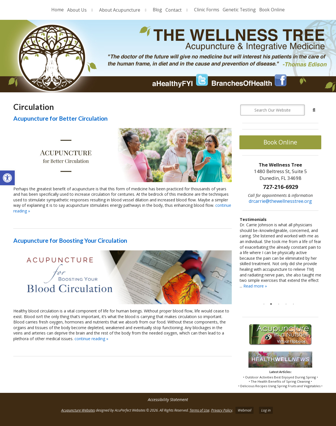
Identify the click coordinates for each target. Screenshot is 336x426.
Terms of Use (199, 410)
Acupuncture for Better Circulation (60, 118)
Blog (157, 10)
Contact (173, 10)
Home (57, 10)
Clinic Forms (206, 10)
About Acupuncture (119, 10)
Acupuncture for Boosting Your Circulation (70, 240)
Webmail (244, 410)
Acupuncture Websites (78, 410)
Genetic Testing (239, 10)
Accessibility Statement (168, 399)
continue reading (91, 338)
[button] (7, 178)
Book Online (272, 10)
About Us (77, 10)
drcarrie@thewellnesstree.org (280, 201)
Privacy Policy (221, 410)
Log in (266, 410)
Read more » (255, 286)
